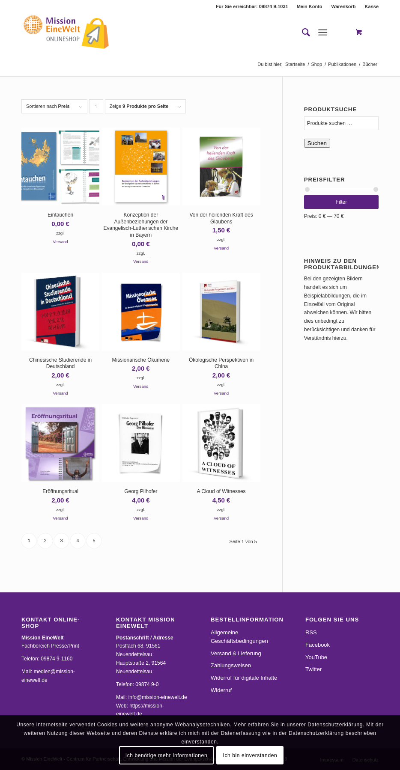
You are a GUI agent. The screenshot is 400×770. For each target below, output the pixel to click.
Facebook (317, 645)
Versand (60, 241)
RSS (311, 632)
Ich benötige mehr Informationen (166, 755)
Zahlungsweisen (231, 665)
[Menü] (322, 32)
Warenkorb (343, 6)
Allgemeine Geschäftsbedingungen (239, 636)
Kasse (372, 6)
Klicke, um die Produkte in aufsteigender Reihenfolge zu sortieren (96, 108)
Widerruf (221, 690)
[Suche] (301, 32)
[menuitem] (310, 6)
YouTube (316, 657)
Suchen (317, 143)
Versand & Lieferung (236, 653)
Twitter (313, 669)
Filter (341, 202)
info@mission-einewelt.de (157, 697)
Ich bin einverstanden (250, 755)
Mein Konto (309, 6)
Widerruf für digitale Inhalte (244, 678)
